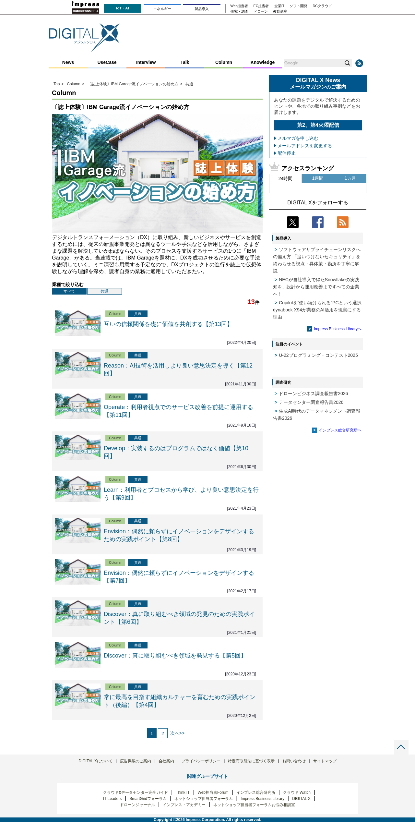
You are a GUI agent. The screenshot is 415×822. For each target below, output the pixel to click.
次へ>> (177, 733)
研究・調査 (239, 11)
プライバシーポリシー (201, 761)
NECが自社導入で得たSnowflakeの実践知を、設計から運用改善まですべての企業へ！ (316, 286)
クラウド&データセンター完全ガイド (135, 792)
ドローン (261, 11)
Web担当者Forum (213, 792)
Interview (146, 62)
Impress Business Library (262, 798)
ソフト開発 (298, 6)
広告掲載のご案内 (135, 761)
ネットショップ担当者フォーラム (203, 798)
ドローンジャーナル (137, 805)
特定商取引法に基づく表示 (251, 761)
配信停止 (287, 153)
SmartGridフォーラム (148, 798)
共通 (104, 291)
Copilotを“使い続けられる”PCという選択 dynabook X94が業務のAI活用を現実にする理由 (317, 310)
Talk (185, 62)
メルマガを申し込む (298, 138)
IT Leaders (112, 798)
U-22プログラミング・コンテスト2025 (318, 355)
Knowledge (263, 62)
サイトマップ (325, 761)
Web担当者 (239, 6)
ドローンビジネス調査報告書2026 (313, 393)
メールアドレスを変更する (305, 145)
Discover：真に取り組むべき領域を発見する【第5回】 (175, 655)
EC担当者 (261, 6)
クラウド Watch (297, 792)
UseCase (106, 62)
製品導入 (202, 9)
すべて (69, 291)
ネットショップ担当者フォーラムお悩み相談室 (254, 805)
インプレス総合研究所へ (340, 430)
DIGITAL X (301, 798)
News (68, 62)
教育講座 (280, 11)
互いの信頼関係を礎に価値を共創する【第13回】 (168, 324)
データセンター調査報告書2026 (311, 402)
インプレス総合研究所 (255, 792)
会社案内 (166, 761)
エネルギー (162, 9)
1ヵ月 (350, 178)
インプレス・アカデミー (184, 805)
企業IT (279, 6)
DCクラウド (322, 6)
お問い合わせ (294, 761)
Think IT (183, 792)
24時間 (286, 178)
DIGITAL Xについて (95, 761)
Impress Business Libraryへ (338, 329)
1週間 (318, 178)
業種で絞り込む (68, 284)
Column (223, 62)
